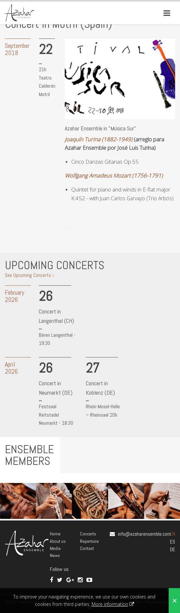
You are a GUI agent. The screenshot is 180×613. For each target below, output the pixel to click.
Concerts (88, 534)
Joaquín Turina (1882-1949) (98, 139)
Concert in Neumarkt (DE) (56, 387)
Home (55, 534)
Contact (87, 548)
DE (172, 549)
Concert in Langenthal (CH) (56, 316)
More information (110, 604)
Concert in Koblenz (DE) (100, 387)
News (55, 555)
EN (172, 534)
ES (172, 541)
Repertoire (89, 541)
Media (55, 548)
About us (58, 541)
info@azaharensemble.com (144, 534)
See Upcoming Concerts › (29, 275)
